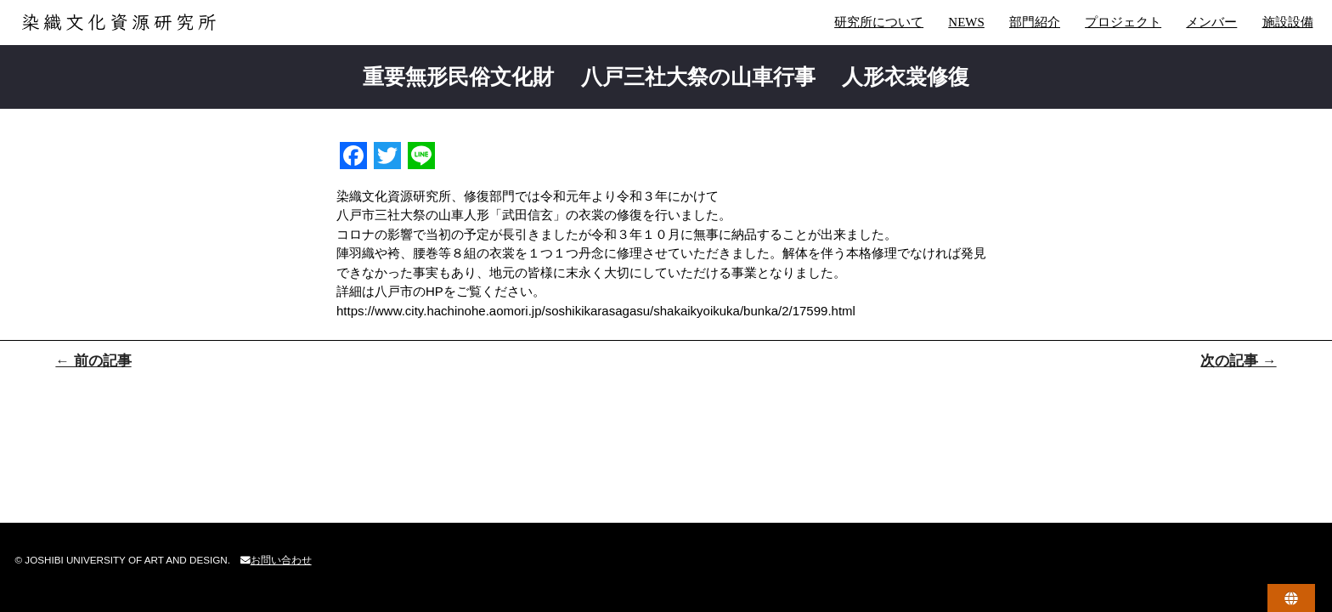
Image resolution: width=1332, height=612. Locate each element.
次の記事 (1238, 361)
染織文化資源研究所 (156, 22)
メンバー (1211, 22)
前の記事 (93, 361)
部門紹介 (1034, 22)
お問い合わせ (276, 559)
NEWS (966, 22)
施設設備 (1287, 22)
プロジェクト (1123, 22)
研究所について (878, 22)
